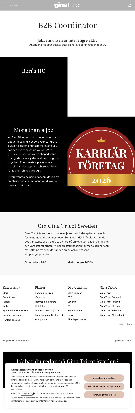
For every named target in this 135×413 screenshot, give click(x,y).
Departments (10, 297)
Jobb (5, 306)
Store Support (75, 292)
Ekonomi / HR (75, 310)
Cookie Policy (26, 393)
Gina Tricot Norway (110, 306)
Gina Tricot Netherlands (112, 315)
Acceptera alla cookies (104, 378)
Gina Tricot (105, 292)
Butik (70, 315)
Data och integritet (12, 315)
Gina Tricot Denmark (111, 297)
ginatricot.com (125, 324)
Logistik (72, 301)
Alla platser (41, 319)
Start (5, 292)
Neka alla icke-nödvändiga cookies (104, 386)
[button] (129, 5)
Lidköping (40, 306)
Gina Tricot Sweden (110, 310)
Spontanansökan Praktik (15, 310)
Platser (6, 301)
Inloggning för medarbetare (16, 340)
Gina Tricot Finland (110, 301)
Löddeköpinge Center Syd (49, 315)
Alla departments (77, 319)
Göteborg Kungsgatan (47, 310)
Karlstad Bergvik (44, 292)
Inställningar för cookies (104, 394)
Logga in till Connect (122, 340)
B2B (70, 297)
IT (69, 306)
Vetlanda (40, 297)
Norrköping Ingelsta (45, 301)
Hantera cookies (11, 319)
